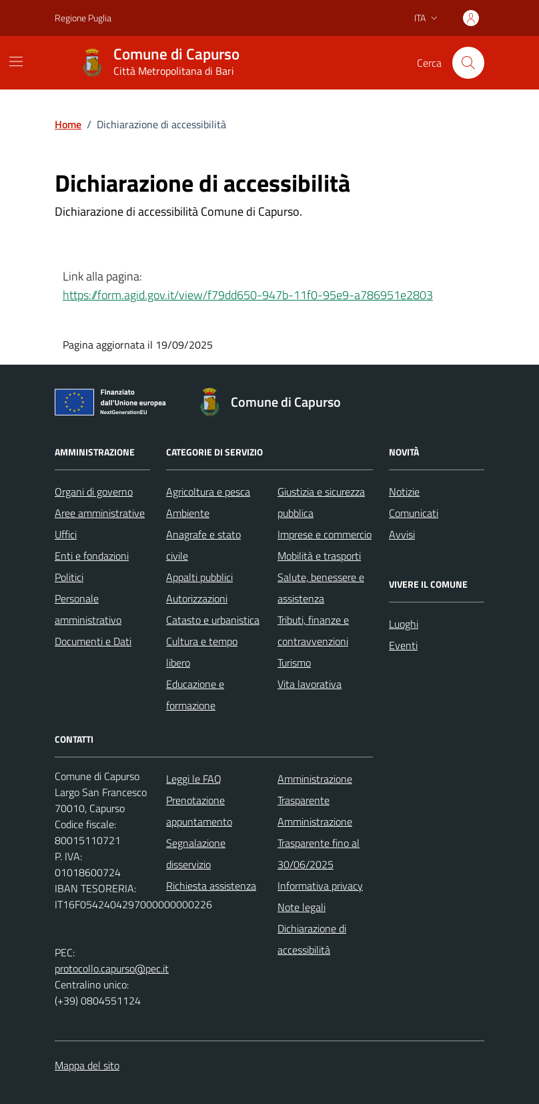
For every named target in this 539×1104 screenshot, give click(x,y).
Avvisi (402, 534)
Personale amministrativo (88, 609)
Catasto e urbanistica (212, 620)
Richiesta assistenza (211, 886)
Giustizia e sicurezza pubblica (321, 502)
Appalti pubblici (199, 577)
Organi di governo (94, 492)
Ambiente (187, 513)
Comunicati (413, 513)
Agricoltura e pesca (208, 492)
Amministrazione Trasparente (315, 789)
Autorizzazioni (196, 598)
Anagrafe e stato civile (203, 545)
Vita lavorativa (310, 684)
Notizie (404, 492)
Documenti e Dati (93, 641)
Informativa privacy (320, 886)
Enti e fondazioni (92, 556)
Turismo (294, 663)
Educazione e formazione (195, 694)
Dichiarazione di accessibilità (312, 939)
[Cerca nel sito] (468, 63)
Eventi (403, 645)
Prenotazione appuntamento (199, 811)
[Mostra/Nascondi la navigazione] (16, 61)
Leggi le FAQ (193, 779)
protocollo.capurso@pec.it (112, 968)
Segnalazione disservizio (195, 853)
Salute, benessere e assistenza (321, 587)
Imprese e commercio (325, 534)
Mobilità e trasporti (319, 556)
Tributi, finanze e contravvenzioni (313, 630)
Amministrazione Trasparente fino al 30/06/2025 (319, 842)
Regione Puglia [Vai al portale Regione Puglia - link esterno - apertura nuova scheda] (83, 18)
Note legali (302, 907)
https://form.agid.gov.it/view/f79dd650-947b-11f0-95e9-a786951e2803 (248, 295)
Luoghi (403, 624)
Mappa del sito (87, 1065)
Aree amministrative (100, 513)
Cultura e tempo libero (201, 652)
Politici (69, 577)
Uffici (66, 534)
